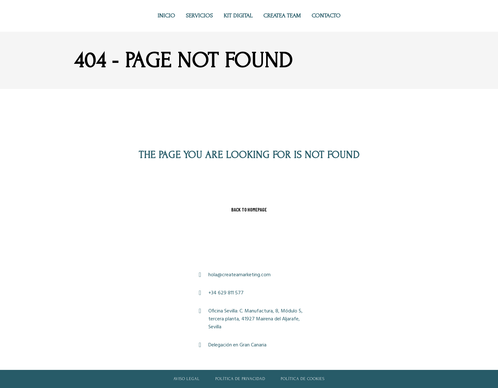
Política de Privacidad (240, 379)
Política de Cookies (303, 379)
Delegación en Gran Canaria (237, 345)
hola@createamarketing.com (239, 275)
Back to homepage (249, 209)
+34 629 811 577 (226, 293)
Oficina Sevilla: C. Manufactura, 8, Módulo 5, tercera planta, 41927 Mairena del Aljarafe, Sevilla (255, 319)
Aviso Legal (186, 379)
